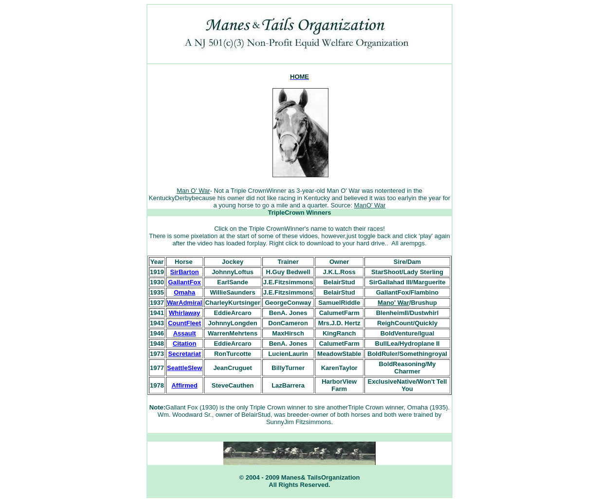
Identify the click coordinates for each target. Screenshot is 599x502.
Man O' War (193, 190)
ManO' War (370, 205)
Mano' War (393, 302)
